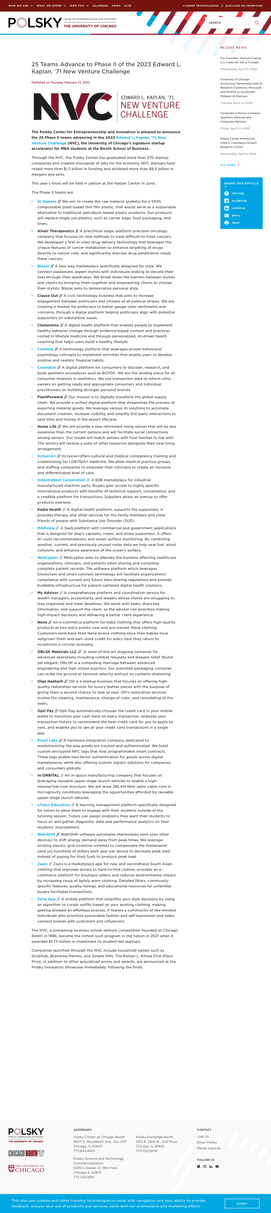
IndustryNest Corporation (61, 480)
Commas (45, 349)
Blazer (43, 266)
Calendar (100, 5)
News (116, 5)
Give (127, 5)
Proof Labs (47, 740)
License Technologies (201, 5)
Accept (242, 1203)
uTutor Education (53, 805)
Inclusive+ (46, 456)
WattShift (46, 834)
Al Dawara (46, 201)
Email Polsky (207, 1142)
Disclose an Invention (244, 5)
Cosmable (46, 367)
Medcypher (47, 558)
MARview (46, 528)
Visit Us (203, 1136)
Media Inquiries (209, 1148)
